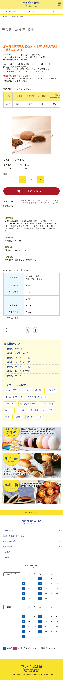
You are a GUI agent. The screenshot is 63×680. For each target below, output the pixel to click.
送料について (8, 547)
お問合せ (6, 557)
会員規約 (6, 552)
